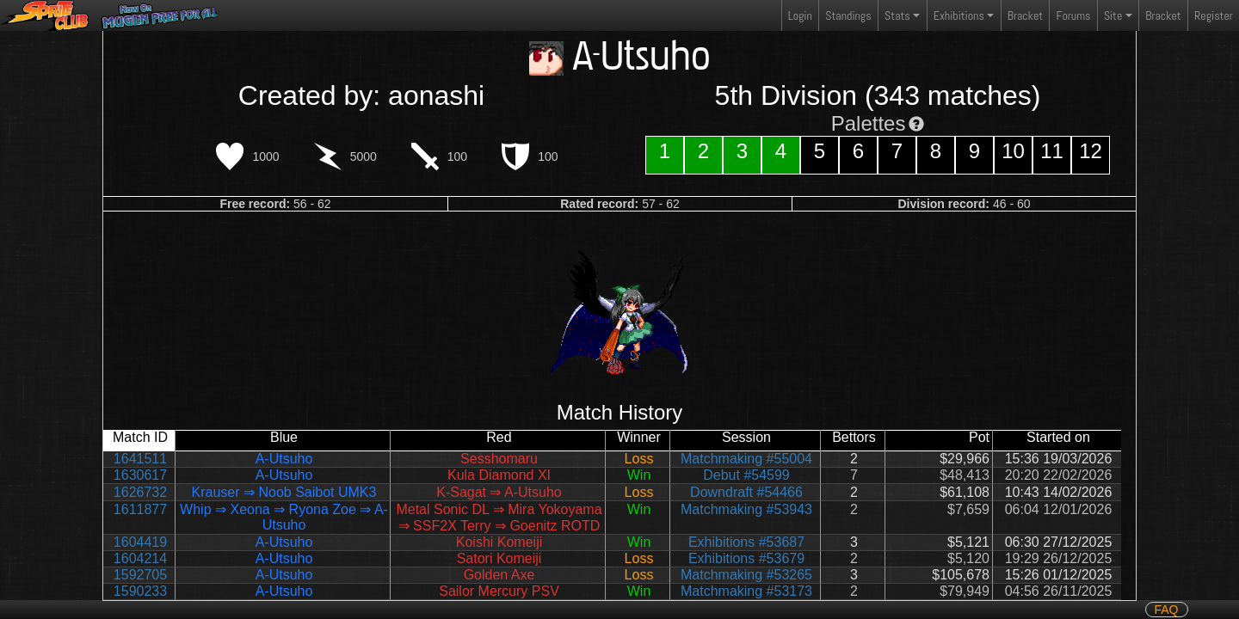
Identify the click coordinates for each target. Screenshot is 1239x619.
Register (1213, 15)
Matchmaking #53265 (746, 574)
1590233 (140, 591)
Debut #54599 (746, 475)
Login (800, 15)
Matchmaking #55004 (746, 458)
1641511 (140, 458)
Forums (1074, 15)
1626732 (140, 492)
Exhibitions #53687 (746, 542)
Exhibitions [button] (959, 15)
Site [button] (1113, 15)
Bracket (1025, 15)
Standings (847, 19)
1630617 (140, 475)
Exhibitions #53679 (746, 558)
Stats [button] (897, 15)
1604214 (140, 558)
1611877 (140, 509)
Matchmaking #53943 (746, 509)
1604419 (140, 542)
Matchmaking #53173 (746, 591)
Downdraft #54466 (746, 492)
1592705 (140, 574)
